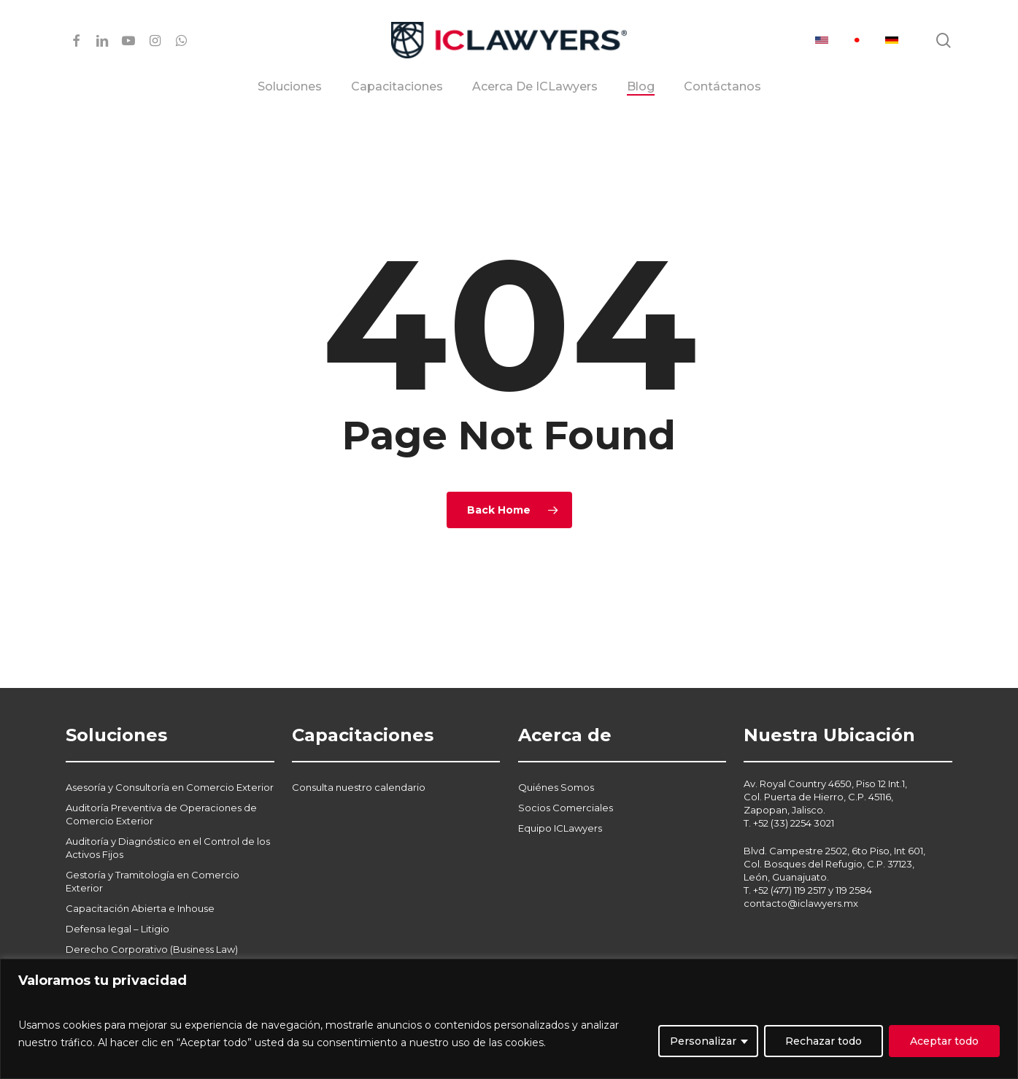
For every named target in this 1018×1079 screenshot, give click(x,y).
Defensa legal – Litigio (117, 894)
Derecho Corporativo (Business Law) (152, 914)
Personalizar (703, 1041)
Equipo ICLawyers (560, 793)
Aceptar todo (944, 1041)
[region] (509, 1019)
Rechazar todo (823, 1041)
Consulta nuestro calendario (358, 752)
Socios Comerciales (565, 772)
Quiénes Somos (556, 752)
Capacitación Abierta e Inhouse (140, 873)
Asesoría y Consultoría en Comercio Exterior (170, 752)
